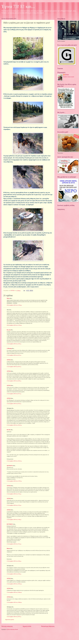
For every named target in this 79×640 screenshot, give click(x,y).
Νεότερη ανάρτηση (7, 626)
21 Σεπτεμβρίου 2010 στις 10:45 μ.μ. (14, 583)
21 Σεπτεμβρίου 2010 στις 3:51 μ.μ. (14, 544)
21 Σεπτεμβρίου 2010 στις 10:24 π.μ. (14, 425)
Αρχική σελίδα (27, 626)
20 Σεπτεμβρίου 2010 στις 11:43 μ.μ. (14, 325)
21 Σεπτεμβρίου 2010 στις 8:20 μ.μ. (14, 574)
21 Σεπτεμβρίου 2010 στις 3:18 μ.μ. (14, 519)
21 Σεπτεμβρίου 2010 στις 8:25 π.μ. (14, 366)
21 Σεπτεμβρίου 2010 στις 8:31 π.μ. (14, 393)
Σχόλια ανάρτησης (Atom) (12, 629)
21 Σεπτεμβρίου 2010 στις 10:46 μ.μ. (14, 592)
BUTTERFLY (10, 524)
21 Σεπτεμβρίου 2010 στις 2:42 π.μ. (14, 343)
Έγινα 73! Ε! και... (18, 6)
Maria (8, 298)
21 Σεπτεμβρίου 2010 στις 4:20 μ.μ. (14, 561)
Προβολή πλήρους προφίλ (68, 76)
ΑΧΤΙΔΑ (9, 359)
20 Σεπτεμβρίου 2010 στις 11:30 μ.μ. (14, 305)
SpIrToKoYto (10, 465)
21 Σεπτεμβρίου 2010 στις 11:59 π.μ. (14, 481)
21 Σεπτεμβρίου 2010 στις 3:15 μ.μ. (14, 505)
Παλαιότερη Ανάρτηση (47, 626)
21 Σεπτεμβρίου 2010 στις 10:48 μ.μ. (14, 602)
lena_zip (8, 329)
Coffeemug (9, 348)
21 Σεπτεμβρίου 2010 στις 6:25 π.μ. (14, 355)
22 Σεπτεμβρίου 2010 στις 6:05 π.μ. (14, 616)
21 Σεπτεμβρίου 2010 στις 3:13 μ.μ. (14, 493)
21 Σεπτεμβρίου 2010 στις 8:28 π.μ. (14, 380)
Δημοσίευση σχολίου (9, 619)
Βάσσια (8, 548)
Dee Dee (8, 429)
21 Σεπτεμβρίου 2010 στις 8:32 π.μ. (14, 403)
